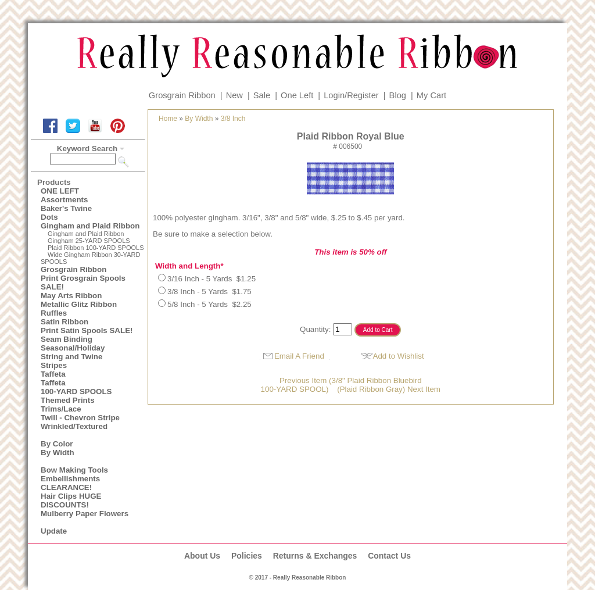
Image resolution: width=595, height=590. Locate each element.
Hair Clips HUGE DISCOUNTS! (71, 500)
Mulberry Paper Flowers (84, 513)
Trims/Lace (61, 409)
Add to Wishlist (398, 356)
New (234, 95)
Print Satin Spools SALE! (86, 330)
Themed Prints (68, 400)
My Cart (431, 95)
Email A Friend (299, 356)
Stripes (54, 365)
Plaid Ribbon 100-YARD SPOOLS (96, 247)
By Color (57, 443)
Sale (261, 95)
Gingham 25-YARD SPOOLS (89, 240)
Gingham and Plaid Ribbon (90, 225)
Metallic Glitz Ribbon (79, 304)
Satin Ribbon (64, 321)
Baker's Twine (66, 208)
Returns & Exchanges (315, 555)
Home (168, 119)
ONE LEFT (60, 191)
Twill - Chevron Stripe (80, 417)
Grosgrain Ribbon (182, 95)
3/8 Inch (233, 119)
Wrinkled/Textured (74, 426)
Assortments (64, 199)
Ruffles (54, 313)
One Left (297, 95)
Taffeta (53, 374)
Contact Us (389, 555)
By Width (57, 452)
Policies (246, 555)
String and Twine (71, 356)
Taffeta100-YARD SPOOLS (76, 387)
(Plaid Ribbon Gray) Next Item (388, 389)
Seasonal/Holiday (73, 348)
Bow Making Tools (74, 470)
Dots (49, 217)
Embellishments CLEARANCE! (70, 483)
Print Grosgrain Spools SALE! (83, 282)
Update (54, 531)
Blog (397, 95)
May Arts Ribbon (71, 295)
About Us (202, 555)
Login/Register (351, 95)
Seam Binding (66, 339)
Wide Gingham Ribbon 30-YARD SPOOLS (90, 258)
